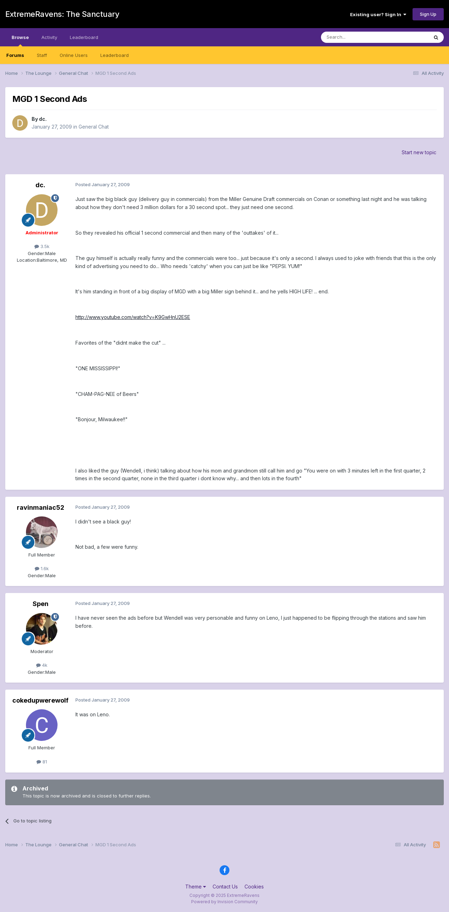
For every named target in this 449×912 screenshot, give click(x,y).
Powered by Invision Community (224, 901)
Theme (195, 887)
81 (41, 761)
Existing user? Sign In (378, 14)
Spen (40, 603)
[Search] (357, 37)
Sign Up (428, 14)
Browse (20, 40)
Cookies (254, 887)
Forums (15, 55)
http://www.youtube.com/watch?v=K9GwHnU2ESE (132, 317)
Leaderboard (114, 55)
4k (41, 665)
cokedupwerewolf (40, 700)
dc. (43, 119)
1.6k (42, 568)
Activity (49, 37)
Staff (42, 55)
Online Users (74, 55)
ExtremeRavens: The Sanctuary (62, 14)
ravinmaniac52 (40, 507)
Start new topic (419, 152)
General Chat (94, 127)
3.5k (41, 246)
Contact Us (225, 887)
